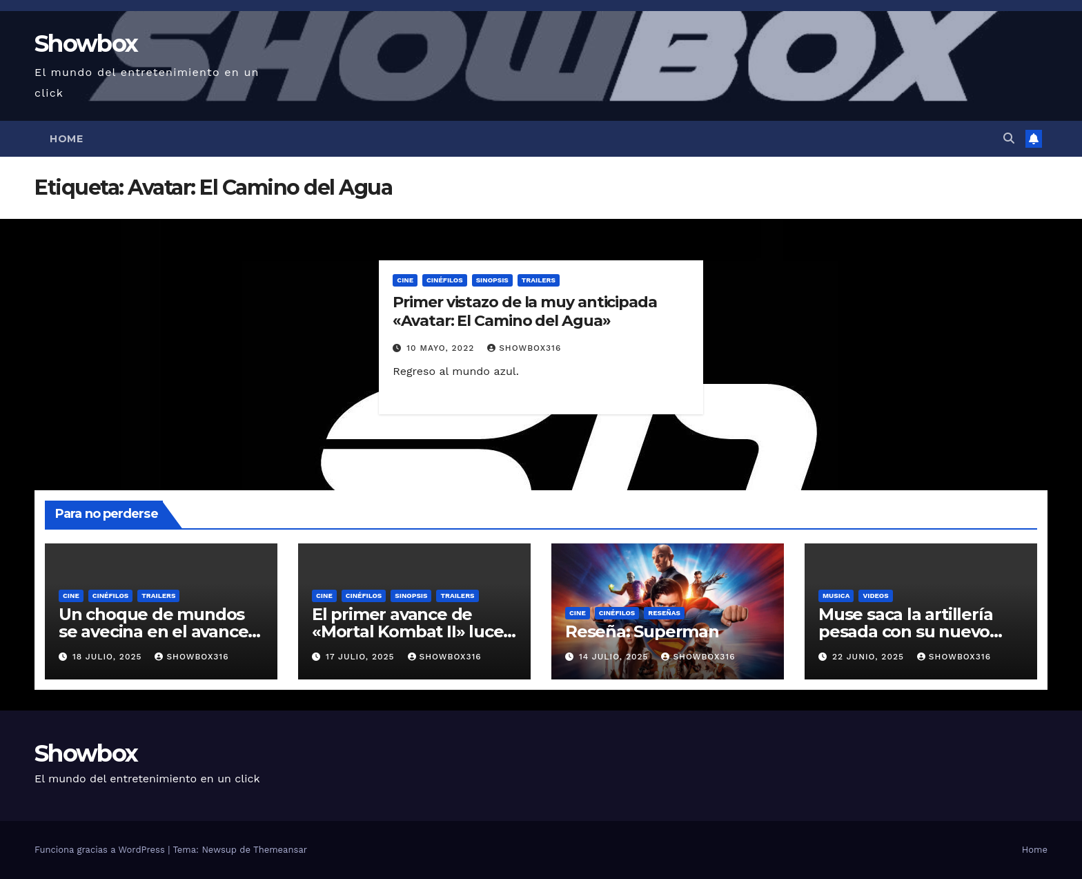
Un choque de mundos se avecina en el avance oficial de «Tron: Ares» (153, 631)
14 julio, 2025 (615, 656)
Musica (836, 595)
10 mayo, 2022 (442, 348)
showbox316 (524, 348)
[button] (1008, 138)
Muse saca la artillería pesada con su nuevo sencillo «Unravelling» (906, 631)
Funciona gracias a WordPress (101, 849)
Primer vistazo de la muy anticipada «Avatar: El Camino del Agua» (525, 311)
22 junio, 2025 (869, 656)
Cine (405, 280)
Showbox (86, 43)
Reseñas (664, 613)
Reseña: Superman (642, 631)
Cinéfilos (444, 280)
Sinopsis (492, 280)
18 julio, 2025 (108, 656)
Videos (875, 595)
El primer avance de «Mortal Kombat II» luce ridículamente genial (407, 631)
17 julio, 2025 (362, 656)
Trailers (538, 280)
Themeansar (280, 849)
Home (66, 139)
